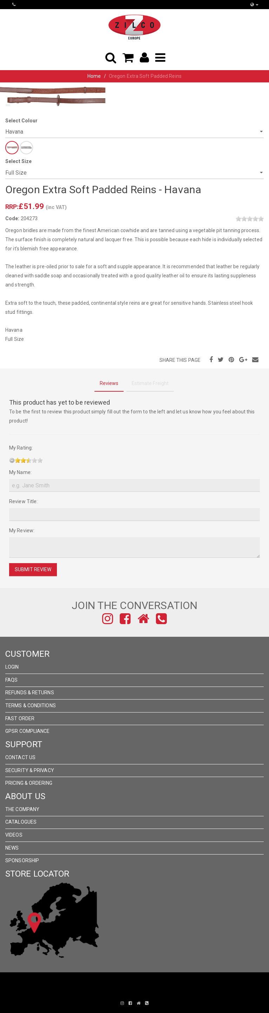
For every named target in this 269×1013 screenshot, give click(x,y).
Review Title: (23, 501)
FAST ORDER (19, 718)
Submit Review (33, 569)
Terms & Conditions (30, 705)
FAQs (11, 680)
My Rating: (21, 448)
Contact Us (20, 757)
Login (12, 667)
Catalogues (21, 822)
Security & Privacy (29, 770)
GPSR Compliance (27, 731)
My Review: (21, 530)
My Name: (20, 472)
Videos (13, 835)
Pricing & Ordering (28, 783)
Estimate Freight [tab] (150, 383)
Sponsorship (22, 860)
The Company (22, 809)
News (12, 848)
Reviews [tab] (109, 383)
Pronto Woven (129, 992)
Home (94, 76)
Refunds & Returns (29, 692)
